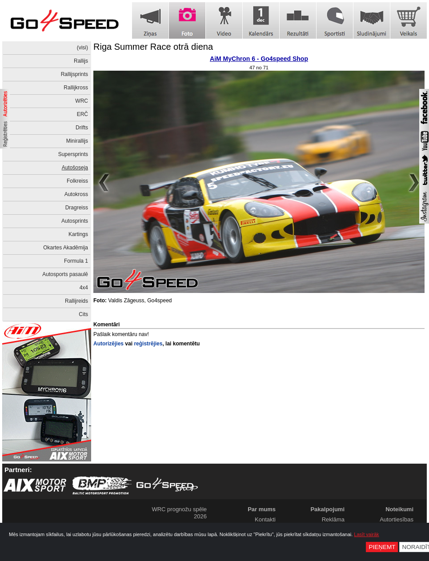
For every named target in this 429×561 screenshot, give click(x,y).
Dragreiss (76, 207)
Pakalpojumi (327, 509)
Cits (83, 314)
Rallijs (81, 61)
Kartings (78, 234)
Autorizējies (108, 344)
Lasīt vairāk (366, 534)
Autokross (76, 194)
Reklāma (333, 519)
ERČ (82, 114)
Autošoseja (75, 167)
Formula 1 (76, 261)
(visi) (82, 47)
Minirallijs (77, 141)
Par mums (262, 509)
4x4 (84, 288)
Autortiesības (396, 519)
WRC (81, 101)
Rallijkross (76, 87)
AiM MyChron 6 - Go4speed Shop (259, 58)
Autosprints (74, 221)
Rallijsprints (74, 74)
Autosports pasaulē (65, 274)
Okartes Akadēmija (65, 247)
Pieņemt (382, 547)
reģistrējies (148, 344)
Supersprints (73, 154)
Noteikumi (399, 509)
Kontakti (265, 519)
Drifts (82, 127)
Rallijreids (76, 301)
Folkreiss (77, 181)
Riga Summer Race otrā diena (153, 47)
